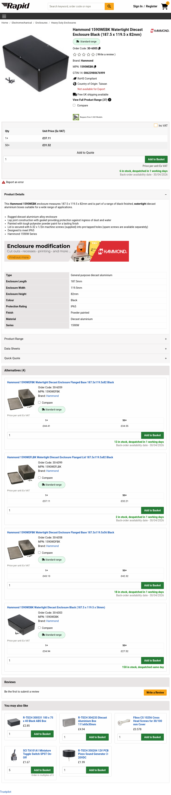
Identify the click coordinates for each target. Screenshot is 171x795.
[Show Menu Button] (4, 16)
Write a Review (155, 692)
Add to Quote (85, 152)
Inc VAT (85, 125)
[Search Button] (109, 6)
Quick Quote (12, 358)
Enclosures (41, 22)
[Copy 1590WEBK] (95, 66)
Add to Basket (156, 159)
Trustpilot (5, 791)
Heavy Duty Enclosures (63, 22)
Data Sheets (12, 348)
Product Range (13, 339)
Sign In (138, 6)
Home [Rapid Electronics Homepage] (5, 22)
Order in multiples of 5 (42, 775)
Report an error (13, 182)
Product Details (14, 194)
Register (151, 6)
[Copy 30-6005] (99, 48)
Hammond (52, 395)
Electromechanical (22, 22)
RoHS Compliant (85, 78)
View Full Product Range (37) (92, 99)
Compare (80, 105)
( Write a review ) (106, 54)
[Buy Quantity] (74, 159)
